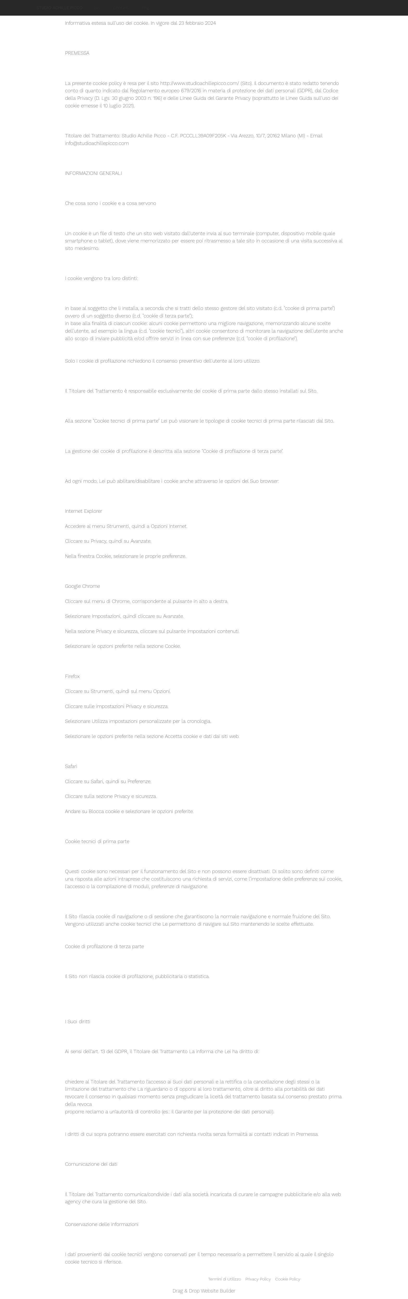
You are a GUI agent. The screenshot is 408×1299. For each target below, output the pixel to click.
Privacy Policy (258, 1279)
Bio (96, 7)
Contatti (120, 7)
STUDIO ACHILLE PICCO (59, 7)
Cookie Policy (287, 1279)
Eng (145, 7)
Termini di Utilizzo (224, 1279)
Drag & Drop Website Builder (204, 1290)
